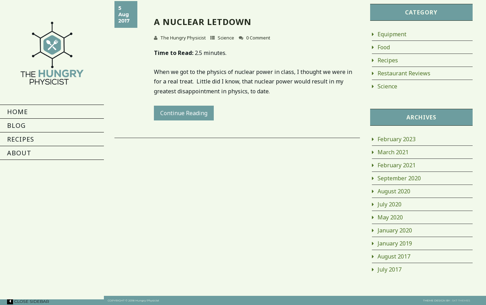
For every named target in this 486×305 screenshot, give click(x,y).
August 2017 (394, 256)
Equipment (392, 34)
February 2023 (397, 139)
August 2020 (394, 191)
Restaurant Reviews (404, 73)
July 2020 (389, 204)
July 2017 (389, 269)
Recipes (388, 60)
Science (226, 38)
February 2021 (397, 165)
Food (384, 47)
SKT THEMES (461, 300)
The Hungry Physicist (183, 38)
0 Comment (258, 38)
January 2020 (395, 230)
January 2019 (395, 243)
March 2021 (393, 152)
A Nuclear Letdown (202, 21)
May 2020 (390, 217)
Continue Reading (183, 113)
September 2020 (399, 178)
